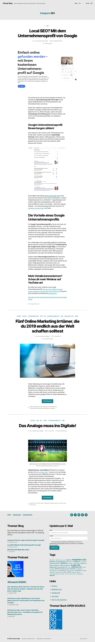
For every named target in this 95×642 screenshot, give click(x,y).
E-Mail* (69, 537)
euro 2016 (37, 502)
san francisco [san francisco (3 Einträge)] (58, 571)
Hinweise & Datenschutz (28, 638)
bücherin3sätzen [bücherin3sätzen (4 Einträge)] (54, 563)
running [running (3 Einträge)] (84, 570)
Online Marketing (33, 316)
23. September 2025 (57, 41)
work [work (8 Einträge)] (52, 575)
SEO (47, 25)
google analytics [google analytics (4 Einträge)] (62, 566)
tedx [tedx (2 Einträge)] (66, 573)
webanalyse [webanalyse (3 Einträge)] (79, 573)
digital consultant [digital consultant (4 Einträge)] (54, 565)
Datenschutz (28, 514)
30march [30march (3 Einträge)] (52, 559)
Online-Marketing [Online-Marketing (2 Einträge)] (53, 570)
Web (62, 316)
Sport (45, 420)
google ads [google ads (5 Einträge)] (53, 566)
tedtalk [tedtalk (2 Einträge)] (62, 573)
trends (31, 504)
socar (64, 502)
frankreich (46, 502)
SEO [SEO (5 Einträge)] (69, 571)
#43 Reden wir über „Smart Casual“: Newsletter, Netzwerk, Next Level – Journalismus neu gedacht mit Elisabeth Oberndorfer (25, 612)
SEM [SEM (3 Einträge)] (64, 571)
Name (69, 531)
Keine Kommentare (48, 338)
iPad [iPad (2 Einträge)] (69, 566)
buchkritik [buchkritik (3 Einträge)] (69, 561)
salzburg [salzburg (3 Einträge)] (52, 571)
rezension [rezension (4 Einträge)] (78, 570)
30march (54, 585)
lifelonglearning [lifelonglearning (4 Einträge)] (64, 568)
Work (77, 316)
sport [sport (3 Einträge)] (79, 571)
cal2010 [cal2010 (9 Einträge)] (63, 563)
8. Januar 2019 (57, 336)
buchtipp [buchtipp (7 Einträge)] (76, 561)
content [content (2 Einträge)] (70, 563)
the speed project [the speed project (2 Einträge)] (72, 573)
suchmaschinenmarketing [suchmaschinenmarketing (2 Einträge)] (55, 573)
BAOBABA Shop (57, 589)
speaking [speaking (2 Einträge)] (74, 571)
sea (59, 502)
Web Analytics (69, 316)
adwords (32, 502)
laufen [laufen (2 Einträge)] (84, 566)
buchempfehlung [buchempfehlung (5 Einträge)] (60, 561)
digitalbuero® (56, 592)
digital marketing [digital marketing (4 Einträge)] (65, 565)
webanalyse (46, 408)
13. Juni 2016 (50, 430)
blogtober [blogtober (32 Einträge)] (79, 559)
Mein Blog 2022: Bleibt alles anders (18, 549)
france (42, 502)
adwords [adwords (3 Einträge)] (58, 559)
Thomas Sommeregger (42, 41)
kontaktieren (57, 293)
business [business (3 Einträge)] (83, 561)
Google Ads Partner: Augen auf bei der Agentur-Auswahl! (26, 540)
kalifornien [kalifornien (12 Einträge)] (76, 566)
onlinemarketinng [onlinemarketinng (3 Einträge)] (62, 570)
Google (32, 304)
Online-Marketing (43, 406)
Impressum (17, 514)
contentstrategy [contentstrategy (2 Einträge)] (76, 563)
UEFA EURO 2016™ (42, 472)
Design (18, 316)
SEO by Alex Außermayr (59, 599)
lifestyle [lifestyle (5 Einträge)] (72, 568)
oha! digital (55, 596)
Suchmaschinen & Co (53, 316)
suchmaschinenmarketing (36, 408)
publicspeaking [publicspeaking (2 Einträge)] (70, 570)
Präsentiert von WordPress (43, 638)
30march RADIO (17, 581)
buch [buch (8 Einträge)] (52, 561)
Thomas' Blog (7, 3)
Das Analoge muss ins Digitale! (47, 425)
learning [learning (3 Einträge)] (52, 568)
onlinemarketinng (52, 406)
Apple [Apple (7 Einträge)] (69, 559)
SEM (41, 316)
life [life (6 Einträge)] (57, 568)
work (38, 304)
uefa (35, 504)
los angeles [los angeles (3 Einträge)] (79, 568)
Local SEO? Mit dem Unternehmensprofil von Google (47, 33)
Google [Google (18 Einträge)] (75, 565)
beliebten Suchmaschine (36, 208)
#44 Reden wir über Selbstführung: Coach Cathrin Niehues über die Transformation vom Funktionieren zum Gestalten (26, 600)
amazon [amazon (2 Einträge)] (63, 559)
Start (9, 514)
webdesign (52, 408)
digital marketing (34, 406)
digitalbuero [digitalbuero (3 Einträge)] (83, 563)
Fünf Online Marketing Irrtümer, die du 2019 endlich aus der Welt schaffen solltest (47, 326)
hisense (56, 502)
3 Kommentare (48, 43)
